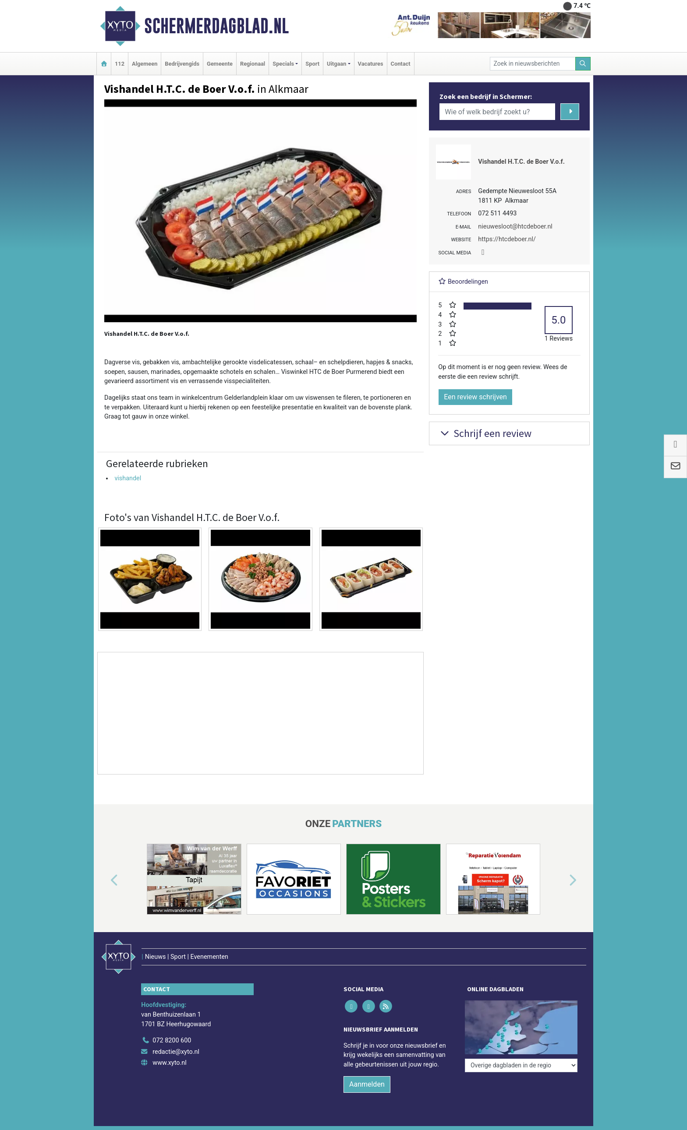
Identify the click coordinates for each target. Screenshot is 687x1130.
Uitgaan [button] (336, 63)
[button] (104, 881)
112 (119, 63)
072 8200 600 (171, 1040)
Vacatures (370, 63)
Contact (401, 63)
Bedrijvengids (182, 63)
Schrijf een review (484, 433)
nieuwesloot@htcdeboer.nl (515, 226)
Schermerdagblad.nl (216, 26)
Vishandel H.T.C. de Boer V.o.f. (521, 161)
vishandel (127, 478)
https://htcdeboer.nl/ (507, 239)
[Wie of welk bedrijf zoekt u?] (497, 111)
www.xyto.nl (169, 1063)
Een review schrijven (475, 397)
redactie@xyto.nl (175, 1052)
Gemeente (220, 63)
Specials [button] (283, 63)
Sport (312, 63)
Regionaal (252, 63)
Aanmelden (367, 1084)
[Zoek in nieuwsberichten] (533, 63)
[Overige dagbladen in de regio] (521, 1065)
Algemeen (144, 63)
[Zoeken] (583, 63)
